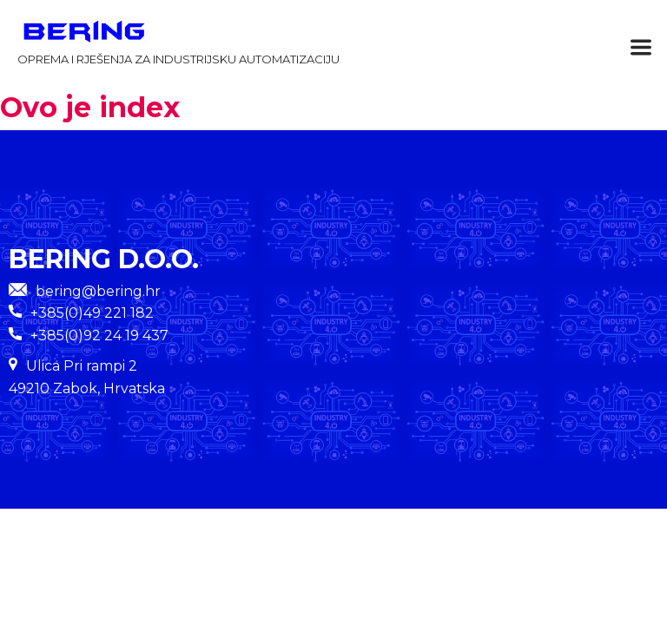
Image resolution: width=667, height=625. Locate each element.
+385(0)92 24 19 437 (99, 335)
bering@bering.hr (85, 291)
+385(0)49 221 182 (92, 313)
